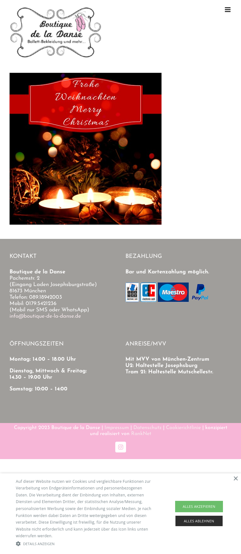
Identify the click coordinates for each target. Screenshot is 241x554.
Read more (64, 535)
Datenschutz (147, 427)
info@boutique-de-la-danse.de (45, 316)
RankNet (141, 433)
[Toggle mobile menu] (228, 9)
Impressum (117, 427)
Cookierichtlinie (183, 427)
